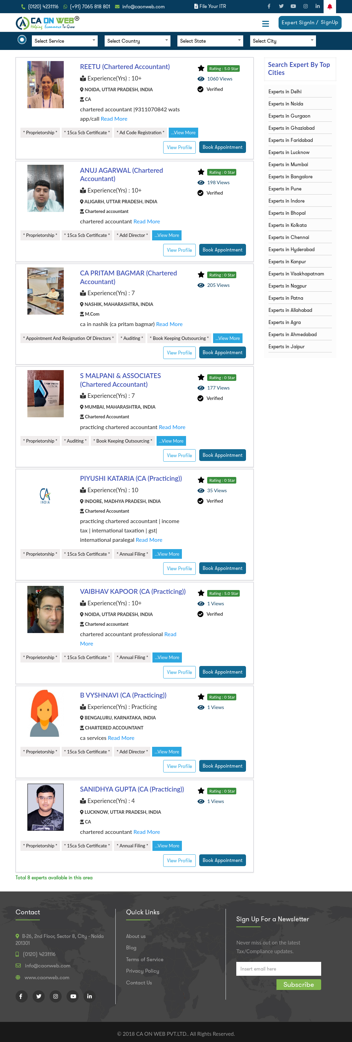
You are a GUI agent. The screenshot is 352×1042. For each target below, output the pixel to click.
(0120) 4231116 (43, 6)
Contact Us (139, 983)
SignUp (329, 22)
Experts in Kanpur (287, 261)
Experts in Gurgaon (289, 115)
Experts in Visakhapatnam (296, 273)
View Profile (179, 147)
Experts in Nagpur (288, 285)
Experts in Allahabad (290, 310)
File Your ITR (213, 6)
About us (136, 936)
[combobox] (65, 40)
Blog (131, 947)
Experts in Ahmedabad (293, 334)
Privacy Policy (142, 971)
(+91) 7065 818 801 (90, 6)
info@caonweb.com (143, 6)
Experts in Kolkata (288, 225)
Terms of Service (145, 959)
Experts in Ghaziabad (292, 128)
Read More (114, 118)
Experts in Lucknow (289, 152)
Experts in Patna (286, 297)
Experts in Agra (285, 322)
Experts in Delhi (285, 91)
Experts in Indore (287, 200)
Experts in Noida (286, 103)
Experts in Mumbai (288, 164)
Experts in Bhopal (287, 213)
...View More (183, 132)
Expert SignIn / (300, 22)
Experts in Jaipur (287, 346)
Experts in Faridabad (291, 140)
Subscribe (298, 984)
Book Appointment (223, 147)
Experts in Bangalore (291, 176)
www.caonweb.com (47, 977)
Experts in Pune (285, 188)
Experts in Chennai (289, 237)
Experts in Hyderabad (292, 249)
